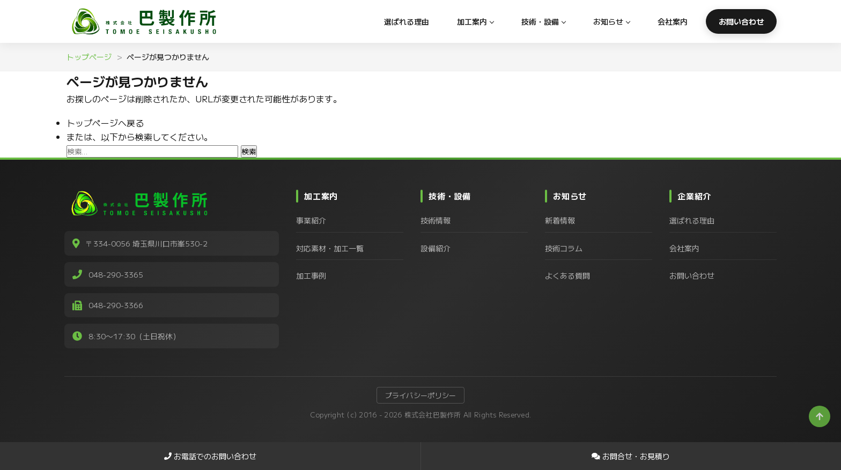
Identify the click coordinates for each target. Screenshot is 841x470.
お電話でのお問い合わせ (210, 456)
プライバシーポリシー (420, 397)
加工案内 (472, 21)
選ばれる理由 (406, 21)
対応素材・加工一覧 (330, 248)
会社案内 (673, 21)
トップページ (89, 56)
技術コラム (563, 248)
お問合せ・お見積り (631, 456)
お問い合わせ (741, 21)
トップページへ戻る (105, 122)
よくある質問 (567, 275)
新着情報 (560, 220)
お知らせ (608, 21)
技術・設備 (540, 21)
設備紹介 (435, 248)
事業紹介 (311, 220)
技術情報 (435, 220)
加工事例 (311, 275)
